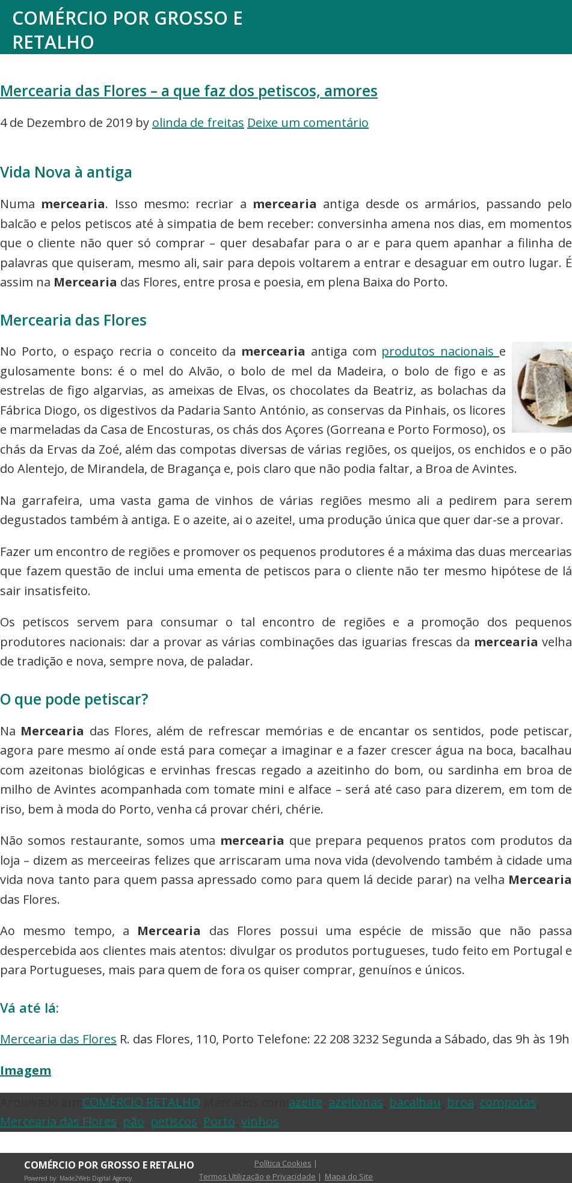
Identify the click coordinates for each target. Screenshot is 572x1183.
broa (460, 1102)
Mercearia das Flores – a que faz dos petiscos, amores (189, 90)
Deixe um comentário (308, 122)
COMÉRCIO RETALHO (141, 1102)
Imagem (25, 1070)
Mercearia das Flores (58, 1039)
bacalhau (415, 1102)
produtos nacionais (440, 351)
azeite (305, 1102)
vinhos (260, 1121)
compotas (508, 1102)
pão (133, 1121)
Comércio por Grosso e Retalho (127, 29)
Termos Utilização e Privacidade (257, 1176)
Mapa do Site (349, 1176)
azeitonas (355, 1102)
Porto (219, 1121)
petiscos (173, 1121)
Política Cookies (283, 1163)
